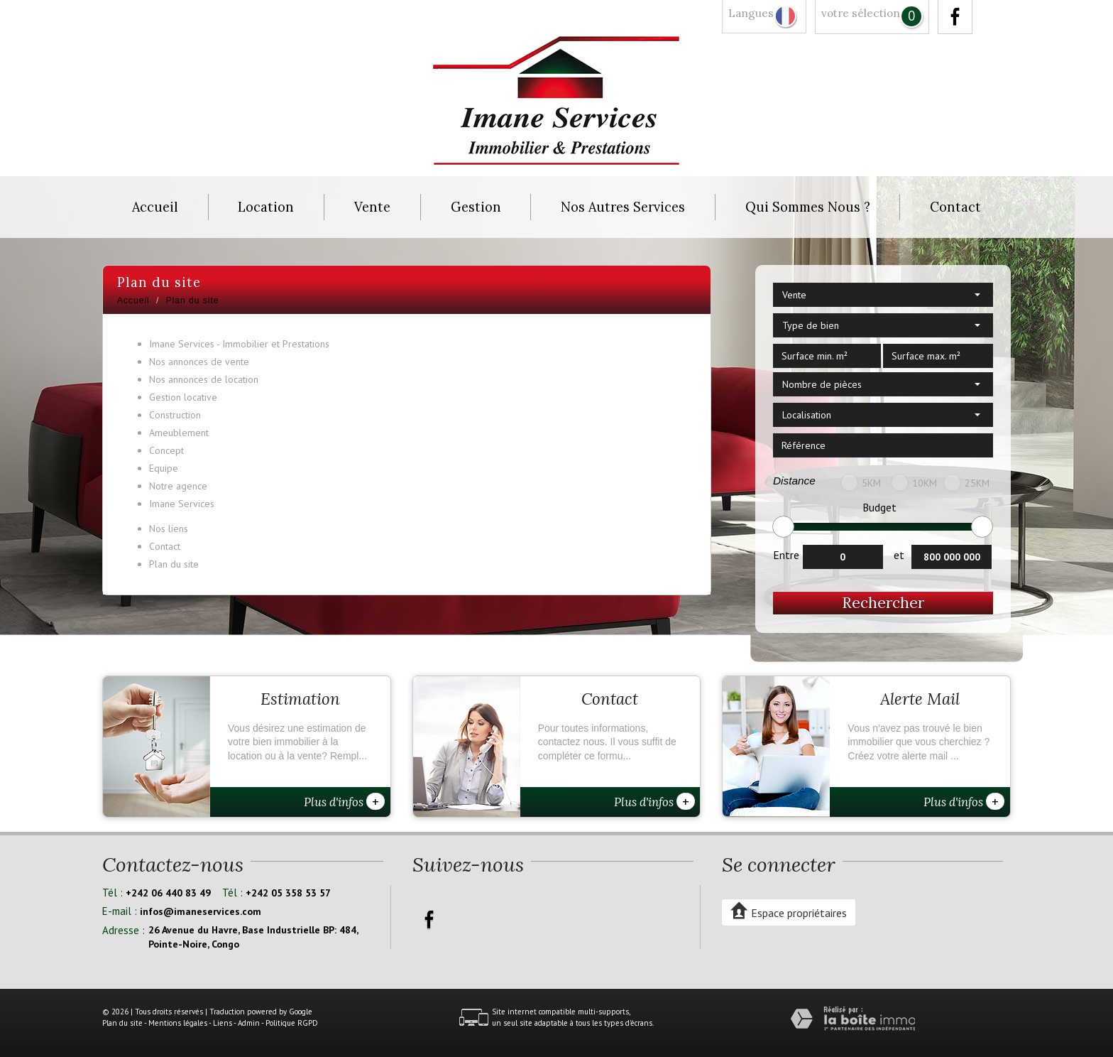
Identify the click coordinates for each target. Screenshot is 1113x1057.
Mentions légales (177, 1023)
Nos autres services (623, 207)
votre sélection (860, 13)
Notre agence (178, 485)
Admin (249, 1023)
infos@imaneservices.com (200, 911)
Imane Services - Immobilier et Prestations (239, 343)
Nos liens (168, 528)
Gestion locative (183, 397)
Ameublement (179, 432)
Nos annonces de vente (199, 361)
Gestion (476, 207)
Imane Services (181, 503)
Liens (222, 1023)
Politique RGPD (291, 1023)
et (899, 555)
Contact (955, 207)
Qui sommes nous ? (807, 207)
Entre (786, 555)
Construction (175, 414)
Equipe (163, 468)
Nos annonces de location (203, 379)
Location (266, 207)
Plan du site (174, 564)
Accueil (155, 207)
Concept (166, 450)
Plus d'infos (344, 801)
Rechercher (883, 602)
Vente (372, 207)
